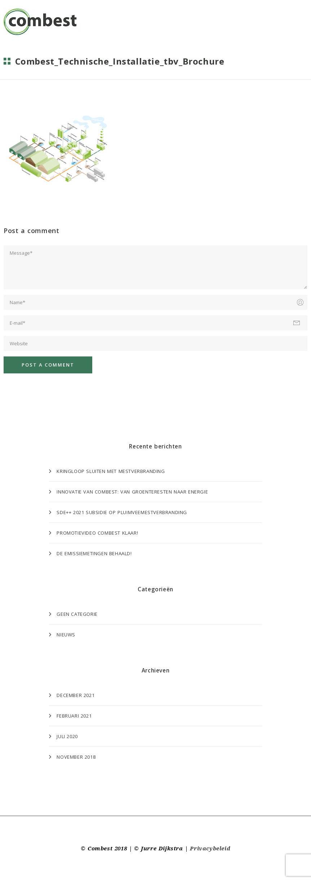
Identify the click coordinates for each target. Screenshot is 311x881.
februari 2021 (74, 716)
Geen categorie (77, 614)
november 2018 (76, 757)
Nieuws (66, 634)
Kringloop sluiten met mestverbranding (111, 471)
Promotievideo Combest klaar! (97, 533)
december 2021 (75, 695)
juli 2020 (67, 736)
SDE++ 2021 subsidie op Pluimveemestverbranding (122, 512)
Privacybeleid (210, 848)
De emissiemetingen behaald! (94, 553)
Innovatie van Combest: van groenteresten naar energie (132, 491)
